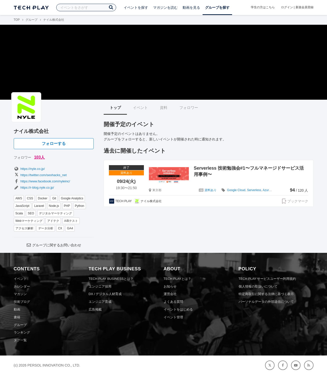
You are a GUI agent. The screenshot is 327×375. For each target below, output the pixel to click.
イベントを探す (136, 7)
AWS (18, 198)
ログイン (287, 7)
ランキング (22, 332)
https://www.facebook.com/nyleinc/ (42, 181)
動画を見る (191, 7)
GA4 (70, 228)
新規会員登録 (305, 7)
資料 (163, 107)
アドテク (53, 221)
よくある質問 (173, 302)
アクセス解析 (24, 228)
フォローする (54, 143)
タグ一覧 (20, 340)
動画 (17, 309)
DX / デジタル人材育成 (105, 294)
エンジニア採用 (100, 286)
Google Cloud (236, 190)
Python (79, 206)
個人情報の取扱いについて (258, 286)
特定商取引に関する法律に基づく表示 (266, 294)
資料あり (211, 190)
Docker (42, 198)
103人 (39, 157)
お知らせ (170, 286)
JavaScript (22, 206)
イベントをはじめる (178, 309)
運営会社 (170, 294)
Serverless (254, 190)
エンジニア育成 (100, 302)
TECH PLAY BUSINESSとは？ (111, 279)
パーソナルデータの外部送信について (266, 302)
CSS (30, 198)
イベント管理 (173, 317)
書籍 (17, 317)
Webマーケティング (28, 221)
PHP (67, 206)
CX (60, 228)
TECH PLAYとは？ (177, 279)
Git (54, 198)
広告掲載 (95, 309)
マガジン (20, 294)
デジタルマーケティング (55, 213)
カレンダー (22, 286)
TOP (17, 19)
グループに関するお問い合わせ (53, 245)
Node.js (54, 206)
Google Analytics (72, 198)
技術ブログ (22, 302)
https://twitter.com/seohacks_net (40, 175)
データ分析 (45, 228)
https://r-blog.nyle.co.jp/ (34, 187)
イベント (140, 107)
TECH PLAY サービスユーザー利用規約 (267, 279)
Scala (19, 213)
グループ (31, 19)
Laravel (39, 206)
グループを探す (217, 7)
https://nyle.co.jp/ (29, 169)
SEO (31, 213)
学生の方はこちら (263, 7)
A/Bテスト (71, 221)
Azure (267, 190)
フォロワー (188, 107)
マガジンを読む (165, 7)
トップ (115, 107)
